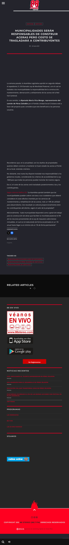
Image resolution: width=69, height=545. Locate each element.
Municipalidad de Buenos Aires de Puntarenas (25, 259)
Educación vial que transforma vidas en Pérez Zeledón (29, 388)
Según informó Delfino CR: (17, 192)
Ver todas (11, 401)
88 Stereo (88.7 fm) (30, 522)
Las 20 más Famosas (14, 427)
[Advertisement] (34, 15)
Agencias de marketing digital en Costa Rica (39, 529)
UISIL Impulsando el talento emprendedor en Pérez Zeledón (31, 376)
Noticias (30, 24)
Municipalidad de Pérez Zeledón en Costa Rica (25, 262)
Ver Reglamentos (34, 362)
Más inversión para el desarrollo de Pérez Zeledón (27, 382)
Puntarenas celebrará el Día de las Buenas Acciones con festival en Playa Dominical (34, 395)
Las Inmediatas (13, 415)
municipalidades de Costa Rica (19, 264)
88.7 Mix (10, 421)
